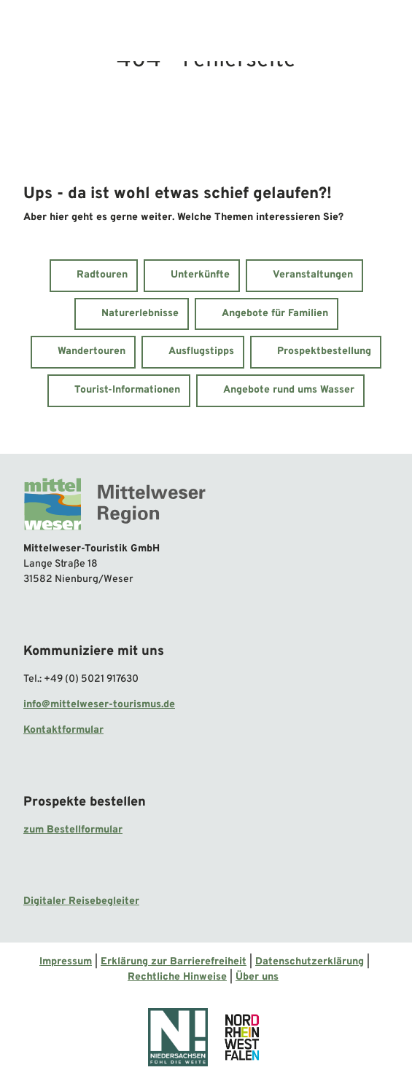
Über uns (257, 977)
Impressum (65, 962)
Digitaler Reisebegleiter (81, 901)
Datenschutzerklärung (309, 962)
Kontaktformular (63, 730)
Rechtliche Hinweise (177, 977)
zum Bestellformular (73, 829)
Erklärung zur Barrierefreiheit (173, 962)
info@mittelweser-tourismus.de (99, 705)
